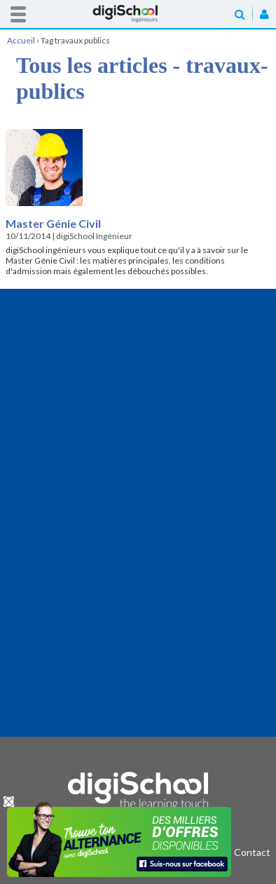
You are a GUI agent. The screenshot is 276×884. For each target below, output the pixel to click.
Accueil (138, 13)
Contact (252, 852)
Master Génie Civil (53, 223)
